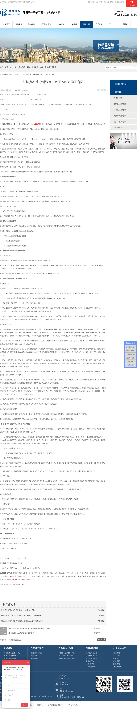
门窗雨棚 (116, 661)
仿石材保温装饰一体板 (67, 656)
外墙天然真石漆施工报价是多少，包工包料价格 (18, 610)
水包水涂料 (90, 664)
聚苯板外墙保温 (91, 653)
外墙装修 (18, 24)
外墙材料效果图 (50, 67)
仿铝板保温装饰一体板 (67, 653)
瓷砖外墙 (13, 67)
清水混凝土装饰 (24, 67)
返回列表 (101, 90)
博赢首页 (6, 24)
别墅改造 (34, 656)
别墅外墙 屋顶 (46, 24)
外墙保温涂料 (92, 648)
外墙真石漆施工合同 (16, 640)
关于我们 (111, 24)
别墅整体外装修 (36, 653)
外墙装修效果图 (96, 2)
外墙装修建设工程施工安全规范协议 (21, 633)
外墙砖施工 (117, 667)
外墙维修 (31, 24)
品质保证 (99, 24)
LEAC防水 (61, 24)
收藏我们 (109, 2)
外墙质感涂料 (91, 667)
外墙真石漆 (90, 661)
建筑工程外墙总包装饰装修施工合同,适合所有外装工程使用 (22, 621)
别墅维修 (34, 658)
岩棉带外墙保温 (91, 658)
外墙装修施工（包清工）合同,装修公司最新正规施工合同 (21, 615)
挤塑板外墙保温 (91, 656)
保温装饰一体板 (37, 67)
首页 (11, 74)
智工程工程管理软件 (55, 705)
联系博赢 (124, 24)
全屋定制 (40, 705)
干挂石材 (116, 656)
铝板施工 (116, 658)
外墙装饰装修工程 (33, 12)
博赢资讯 (86, 24)
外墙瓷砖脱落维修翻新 (12, 653)
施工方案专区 (120, 121)
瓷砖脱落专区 (120, 104)
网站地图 (120, 2)
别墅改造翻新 (37, 648)
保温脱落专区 (120, 110)
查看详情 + (98, 629)
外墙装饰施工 (119, 648)
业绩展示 (74, 24)
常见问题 (118, 98)
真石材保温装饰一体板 (67, 658)
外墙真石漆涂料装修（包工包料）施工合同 (40, 74)
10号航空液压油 (73, 705)
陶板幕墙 (116, 664)
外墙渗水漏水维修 (10, 658)
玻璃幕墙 (116, 653)
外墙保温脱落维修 (10, 656)
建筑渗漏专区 (120, 115)
